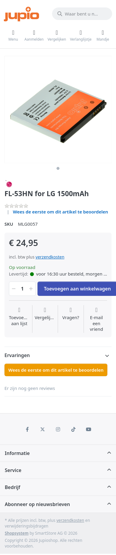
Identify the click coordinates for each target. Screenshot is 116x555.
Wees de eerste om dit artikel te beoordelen (60, 212)
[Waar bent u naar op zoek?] (82, 13)
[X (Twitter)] (42, 429)
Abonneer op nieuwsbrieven (37, 504)
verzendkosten (50, 257)
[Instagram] (58, 429)
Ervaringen (17, 355)
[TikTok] (73, 429)
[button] (13, 289)
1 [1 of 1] (58, 168)
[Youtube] (88, 429)
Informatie (17, 453)
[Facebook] (27, 429)
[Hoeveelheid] (22, 289)
